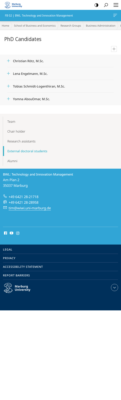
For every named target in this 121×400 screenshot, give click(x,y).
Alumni (12, 161)
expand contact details (114, 287)
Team (11, 121)
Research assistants (21, 141)
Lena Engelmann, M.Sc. (30, 73)
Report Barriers (16, 275)
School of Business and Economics (35, 25)
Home (5, 25)
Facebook (5, 233)
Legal (7, 249)
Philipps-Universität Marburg (21, 291)
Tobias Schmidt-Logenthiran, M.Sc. (39, 86)
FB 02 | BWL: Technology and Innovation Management (115, 16)
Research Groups (70, 25)
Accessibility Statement (23, 267)
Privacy (9, 258)
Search (104, 5)
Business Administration (100, 25)
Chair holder (16, 131)
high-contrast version (95, 5)
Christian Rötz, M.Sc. (28, 61)
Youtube (11, 233)
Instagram (18, 233)
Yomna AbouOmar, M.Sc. (31, 99)
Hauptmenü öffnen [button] (115, 5)
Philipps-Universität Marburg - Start (15, 5)
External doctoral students (27, 151)
